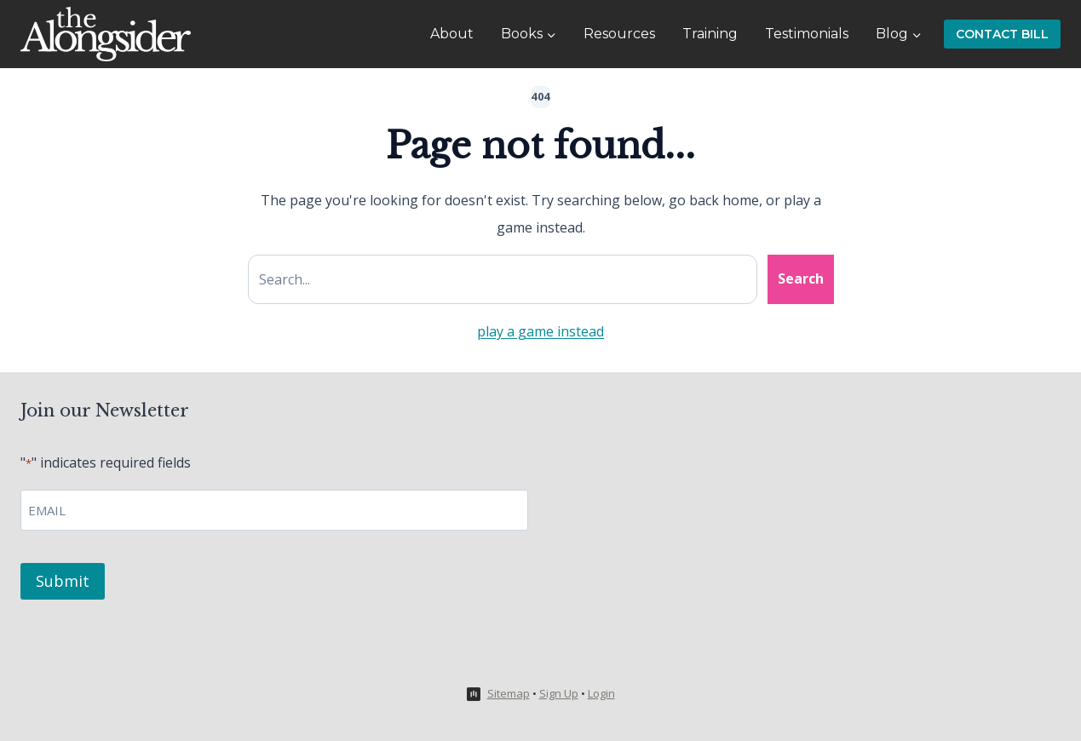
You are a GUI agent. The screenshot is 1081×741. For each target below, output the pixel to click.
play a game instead (540, 331)
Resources (619, 34)
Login (601, 693)
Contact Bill (1002, 34)
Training (710, 34)
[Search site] (502, 279)
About (452, 34)
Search (801, 278)
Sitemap (508, 693)
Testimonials (806, 34)
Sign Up (558, 693)
